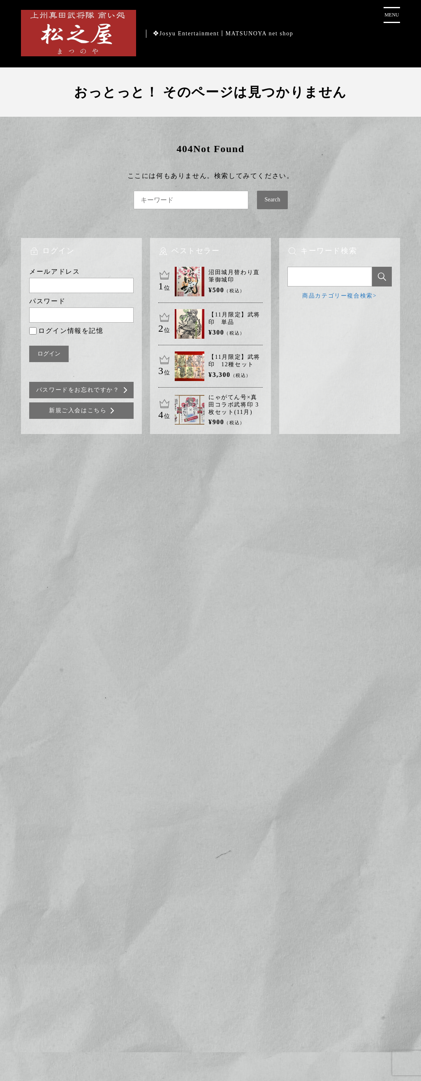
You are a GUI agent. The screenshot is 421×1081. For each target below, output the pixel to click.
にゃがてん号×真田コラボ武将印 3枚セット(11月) (233, 404)
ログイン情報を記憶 (66, 331)
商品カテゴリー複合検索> (339, 296)
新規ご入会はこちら (77, 410)
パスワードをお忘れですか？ (78, 390)
